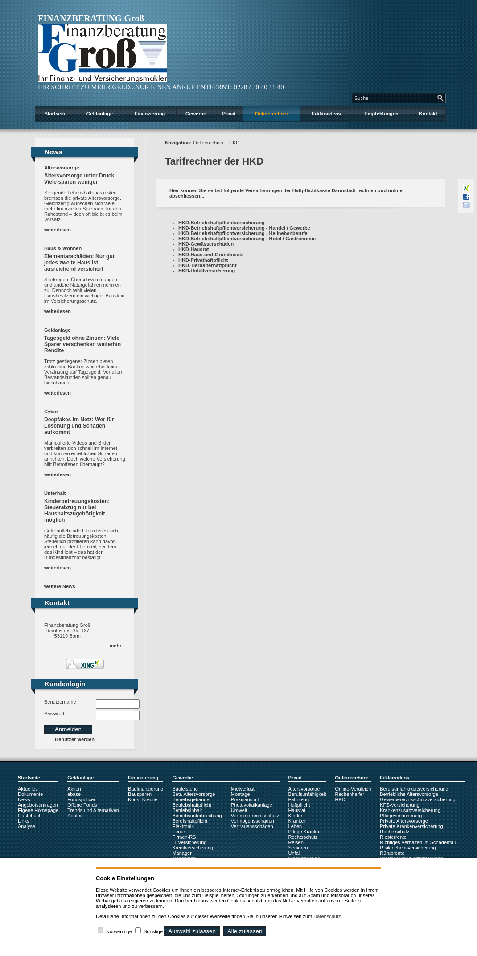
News (24, 799)
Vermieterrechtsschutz (255, 815)
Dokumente (30, 794)
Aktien (74, 788)
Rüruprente (392, 853)
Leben (295, 826)
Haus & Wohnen (63, 248)
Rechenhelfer (349, 794)
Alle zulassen (245, 931)
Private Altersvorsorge (404, 821)
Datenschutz (327, 916)
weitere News (59, 586)
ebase (74, 794)
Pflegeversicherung (401, 815)
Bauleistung (185, 788)
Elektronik (182, 826)
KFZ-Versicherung (399, 805)
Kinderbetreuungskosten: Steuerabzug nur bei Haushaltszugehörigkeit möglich (77, 510)
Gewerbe (195, 113)
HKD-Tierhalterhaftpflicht (207, 265)
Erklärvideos (326, 113)
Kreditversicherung (192, 847)
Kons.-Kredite (143, 799)
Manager (181, 853)
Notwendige (119, 931)
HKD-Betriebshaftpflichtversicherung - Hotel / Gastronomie (247, 238)
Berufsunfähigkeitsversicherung (414, 788)
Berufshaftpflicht (189, 821)
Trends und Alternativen (93, 810)
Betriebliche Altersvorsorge (409, 794)
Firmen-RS (184, 837)
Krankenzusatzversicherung (410, 810)
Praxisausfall (245, 799)
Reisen (296, 842)
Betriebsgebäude (190, 799)
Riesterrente (393, 837)
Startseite (55, 113)
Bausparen (140, 794)
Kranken (297, 821)
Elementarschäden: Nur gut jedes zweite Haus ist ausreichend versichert (79, 262)
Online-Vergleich (353, 788)
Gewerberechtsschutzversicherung (417, 799)
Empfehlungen (381, 113)
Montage (240, 794)
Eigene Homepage (38, 810)
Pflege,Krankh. (304, 831)
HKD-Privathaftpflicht (203, 260)
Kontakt (428, 113)
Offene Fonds (82, 805)
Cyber (51, 411)
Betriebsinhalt (187, 810)
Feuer (178, 831)
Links (23, 821)
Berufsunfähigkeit (307, 794)
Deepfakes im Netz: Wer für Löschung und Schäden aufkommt (79, 425)
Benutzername (60, 702)
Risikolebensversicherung (408, 847)
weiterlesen (57, 229)
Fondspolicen (81, 799)
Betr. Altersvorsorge (193, 794)
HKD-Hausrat (193, 249)
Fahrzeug (298, 799)
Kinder (295, 815)
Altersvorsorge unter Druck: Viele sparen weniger (80, 179)
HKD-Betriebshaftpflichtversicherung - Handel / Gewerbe (244, 228)
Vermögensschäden (252, 821)
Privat (229, 113)
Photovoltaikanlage (251, 805)
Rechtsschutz (303, 837)
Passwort (54, 713)
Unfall (294, 853)
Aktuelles (28, 788)
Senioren (298, 847)
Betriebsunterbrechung (197, 815)
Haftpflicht (299, 805)
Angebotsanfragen (38, 805)
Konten (75, 815)
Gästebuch (29, 815)
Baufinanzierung (146, 788)
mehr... (117, 645)
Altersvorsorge (61, 167)
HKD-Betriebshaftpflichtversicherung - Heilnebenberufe (243, 233)
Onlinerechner (271, 113)
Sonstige (153, 931)
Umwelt (239, 810)
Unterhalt (55, 493)
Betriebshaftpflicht (191, 805)
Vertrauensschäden (252, 826)
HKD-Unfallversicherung (206, 270)
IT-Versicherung (189, 842)
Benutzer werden (75, 739)
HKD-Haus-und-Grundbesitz (210, 254)
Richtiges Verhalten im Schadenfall (418, 842)
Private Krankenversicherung (411, 826)
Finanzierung (150, 113)
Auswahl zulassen (192, 931)
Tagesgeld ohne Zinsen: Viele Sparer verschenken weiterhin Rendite (82, 344)
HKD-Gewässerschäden (206, 244)
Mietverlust (243, 788)
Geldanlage (99, 113)
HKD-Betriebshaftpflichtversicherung (221, 222)
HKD (234, 142)
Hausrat (297, 810)
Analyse (26, 826)
